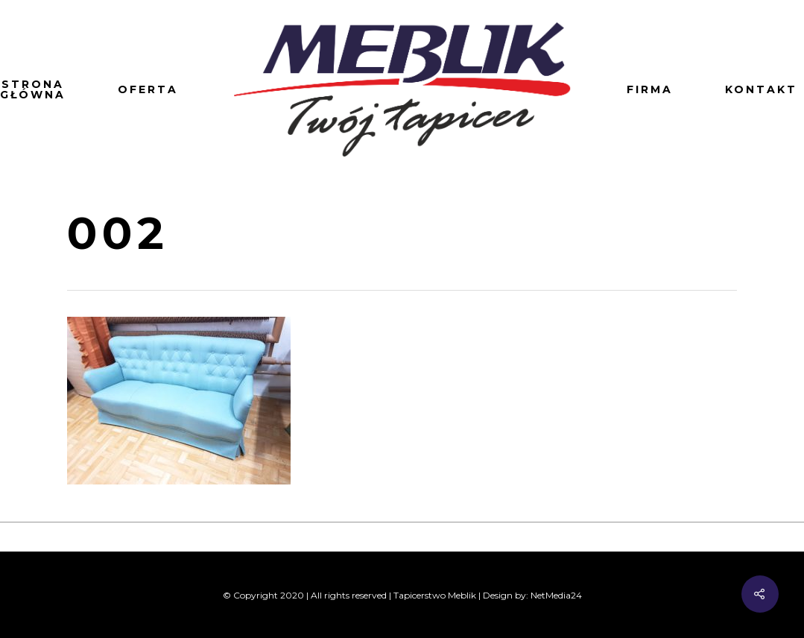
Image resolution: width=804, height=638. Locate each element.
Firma (650, 89)
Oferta (148, 89)
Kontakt (761, 89)
